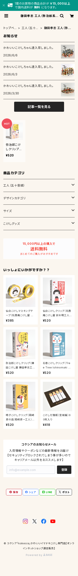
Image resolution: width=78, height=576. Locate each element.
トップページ (8, 28)
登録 (64, 469)
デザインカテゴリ (14, 198)
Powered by (39, 555)
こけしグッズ (11, 223)
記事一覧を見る (39, 107)
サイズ (7, 211)
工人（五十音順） (30, 28)
